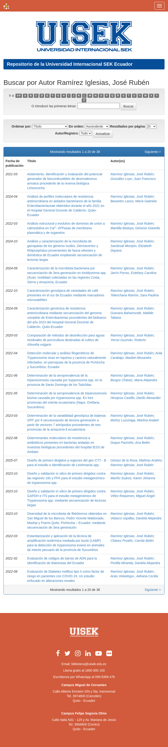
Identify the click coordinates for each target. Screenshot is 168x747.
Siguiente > (153, 152)
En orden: (76, 126)
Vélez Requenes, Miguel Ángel (133, 496)
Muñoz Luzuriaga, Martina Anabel (135, 420)
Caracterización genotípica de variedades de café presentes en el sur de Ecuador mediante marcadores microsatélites (65, 295)
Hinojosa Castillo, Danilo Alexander (136, 398)
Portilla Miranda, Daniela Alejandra (135, 563)
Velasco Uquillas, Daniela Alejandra (136, 518)
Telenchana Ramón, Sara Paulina (135, 295)
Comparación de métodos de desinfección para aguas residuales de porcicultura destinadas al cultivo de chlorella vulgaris (66, 339)
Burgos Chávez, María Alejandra (134, 380)
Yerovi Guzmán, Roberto (128, 340)
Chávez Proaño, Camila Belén (132, 540)
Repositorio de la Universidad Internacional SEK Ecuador (70, 64)
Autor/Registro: (67, 133)
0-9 (19, 95)
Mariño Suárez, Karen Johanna (133, 478)
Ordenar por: (21, 126)
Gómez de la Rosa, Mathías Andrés (136, 460)
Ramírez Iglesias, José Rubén (132, 174)
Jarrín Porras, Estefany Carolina (133, 273)
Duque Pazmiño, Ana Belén (130, 442)
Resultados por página (127, 126)
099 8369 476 (105, 677)
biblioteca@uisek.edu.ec (88, 664)
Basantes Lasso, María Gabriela (134, 201)
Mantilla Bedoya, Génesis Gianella (135, 228)
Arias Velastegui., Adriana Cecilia (134, 576)
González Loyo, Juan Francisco (133, 179)
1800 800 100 (95, 670)
